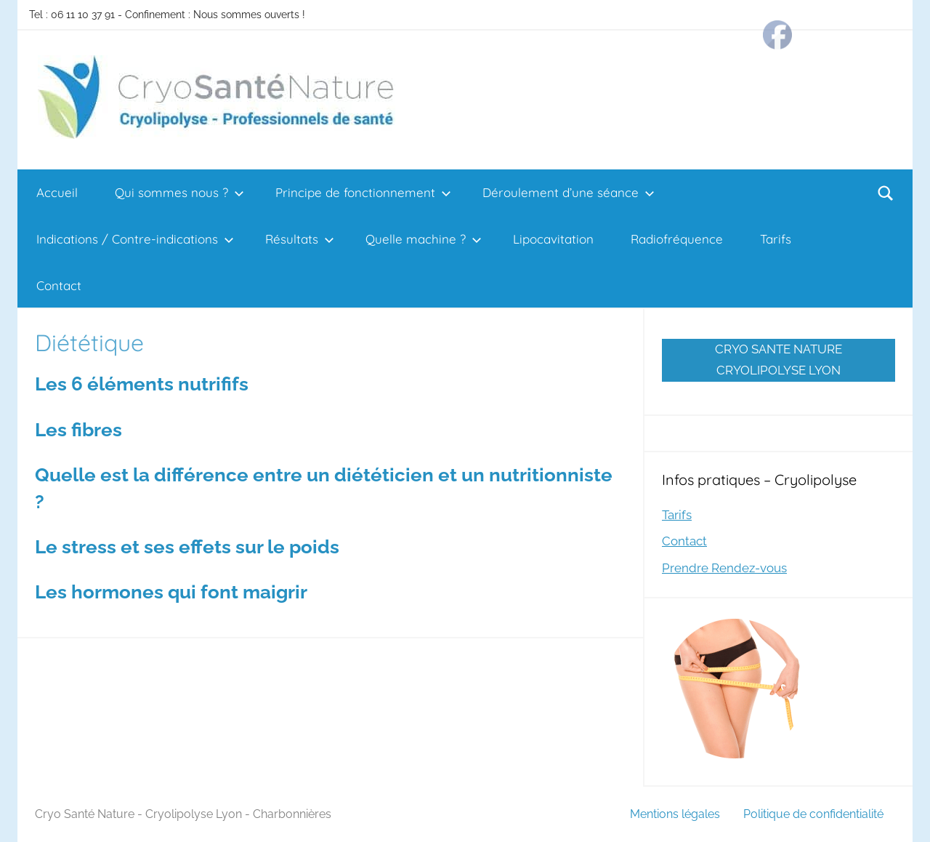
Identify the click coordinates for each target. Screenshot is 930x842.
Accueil (57, 192)
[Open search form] (886, 192)
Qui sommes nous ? (179, 192)
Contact (58, 285)
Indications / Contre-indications (135, 238)
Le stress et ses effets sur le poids (187, 547)
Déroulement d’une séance (568, 192)
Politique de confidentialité (813, 814)
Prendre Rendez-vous (724, 568)
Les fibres (78, 430)
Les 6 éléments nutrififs (141, 384)
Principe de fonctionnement (363, 192)
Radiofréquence (677, 238)
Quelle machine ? (423, 238)
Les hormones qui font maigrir (171, 592)
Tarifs (775, 238)
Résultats (299, 238)
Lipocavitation (553, 238)
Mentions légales (675, 814)
